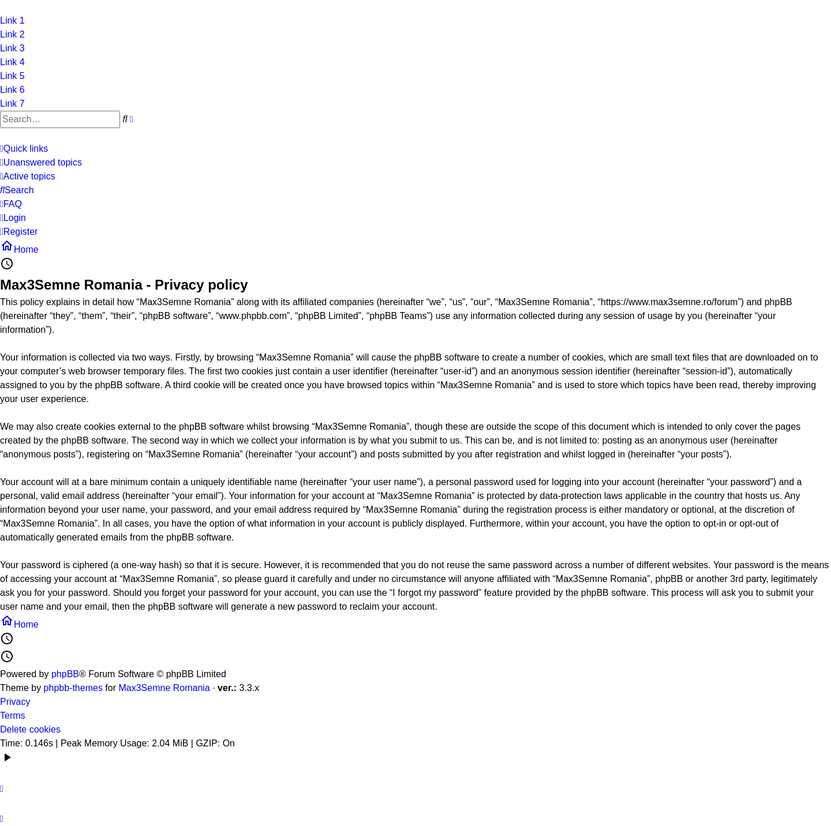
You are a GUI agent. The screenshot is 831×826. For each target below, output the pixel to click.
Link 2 (12, 34)
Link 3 (12, 48)
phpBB (65, 674)
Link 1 (12, 20)
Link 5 (12, 76)
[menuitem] (41, 163)
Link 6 (12, 90)
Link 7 (12, 103)
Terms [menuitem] (12, 715)
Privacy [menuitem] (15, 702)
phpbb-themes (73, 688)
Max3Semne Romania (163, 688)
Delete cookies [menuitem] (30, 729)
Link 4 (12, 62)
